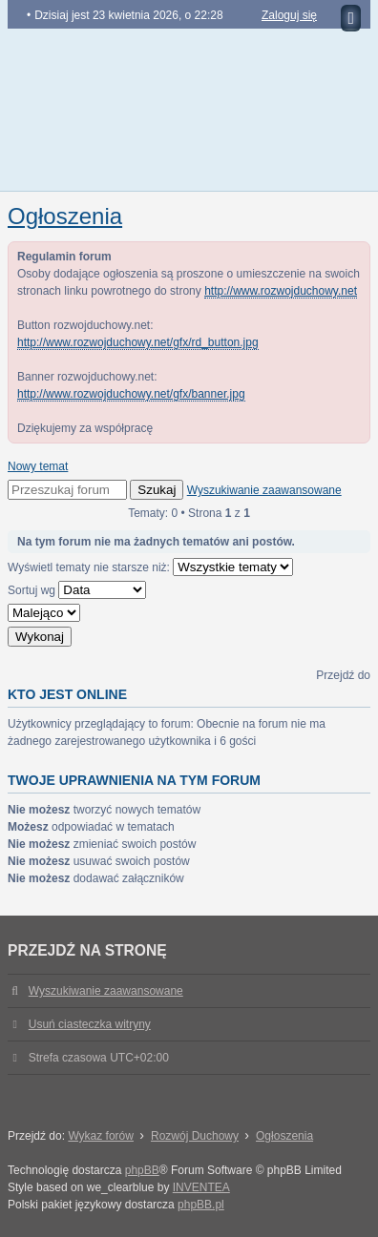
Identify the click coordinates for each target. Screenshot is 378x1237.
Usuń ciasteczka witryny (90, 1024)
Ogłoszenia (65, 216)
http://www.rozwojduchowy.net (280, 291)
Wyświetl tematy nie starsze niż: (150, 567)
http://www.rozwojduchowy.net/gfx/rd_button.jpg (138, 342)
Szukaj (156, 490)
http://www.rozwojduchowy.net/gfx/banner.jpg (131, 394)
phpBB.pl (201, 1204)
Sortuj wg (77, 590)
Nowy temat (38, 466)
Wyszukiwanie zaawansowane (264, 490)
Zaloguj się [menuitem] (289, 15)
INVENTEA (201, 1187)
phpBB (142, 1170)
